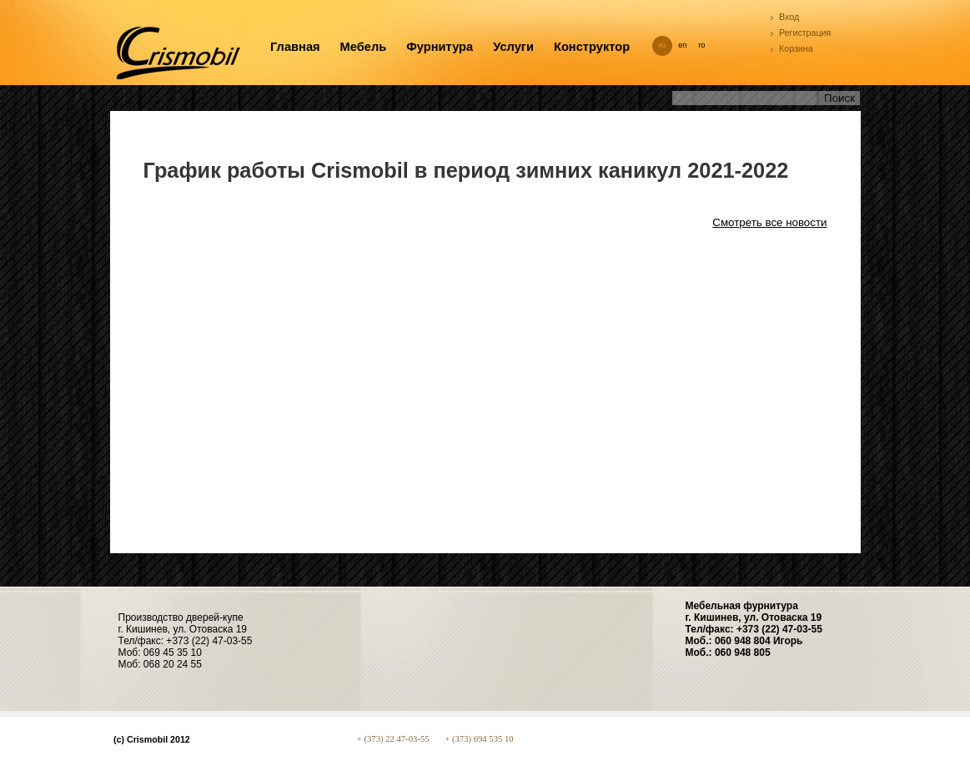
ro (701, 45)
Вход (789, 17)
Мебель (363, 46)
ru (662, 45)
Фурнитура (439, 46)
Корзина (796, 48)
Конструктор (592, 46)
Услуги (513, 46)
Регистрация (805, 33)
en (682, 45)
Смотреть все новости (769, 222)
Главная (295, 46)
